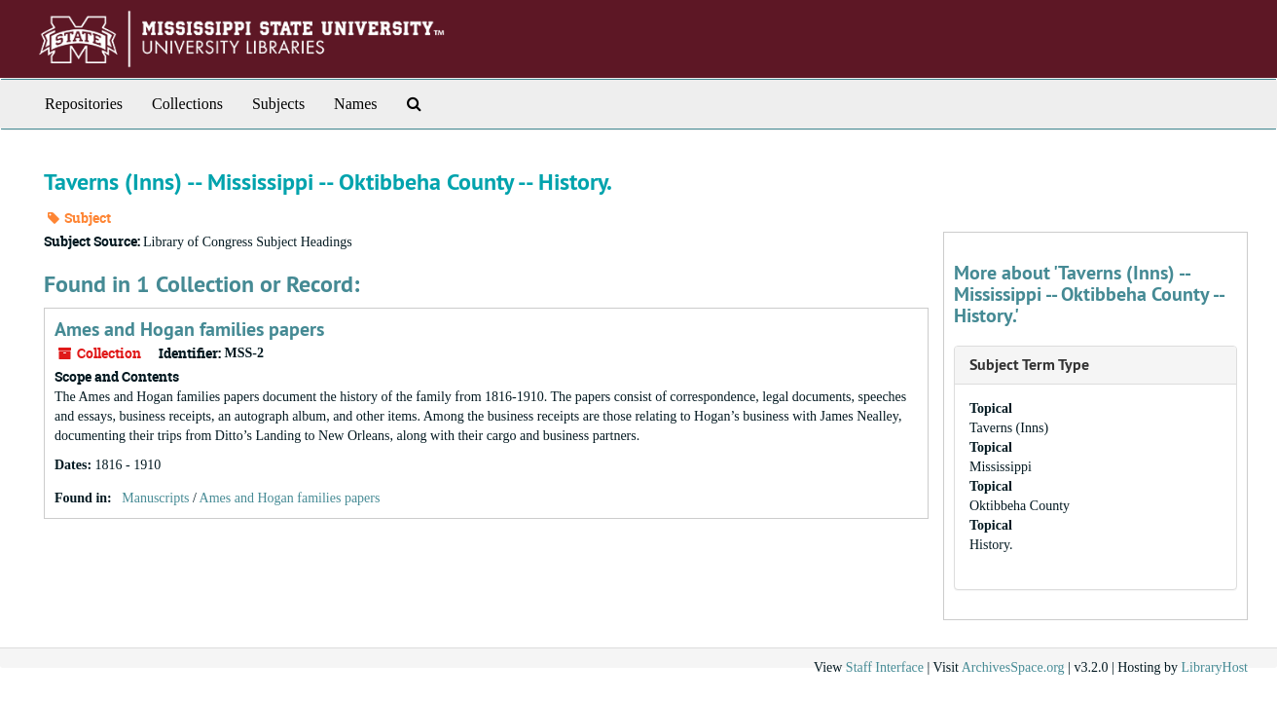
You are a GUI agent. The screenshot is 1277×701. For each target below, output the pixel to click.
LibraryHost (1215, 667)
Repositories (84, 103)
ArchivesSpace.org (1013, 667)
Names (355, 103)
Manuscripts (155, 498)
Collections (187, 103)
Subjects (278, 103)
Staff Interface (885, 667)
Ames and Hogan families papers (189, 329)
